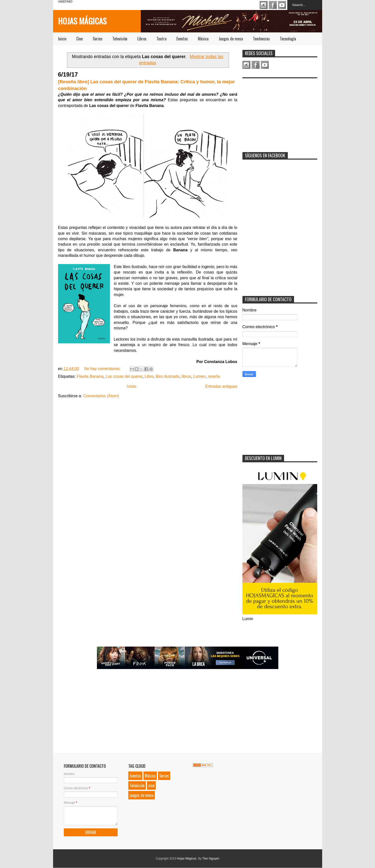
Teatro (161, 39)
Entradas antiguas (221, 386)
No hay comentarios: (103, 369)
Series (97, 39)
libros (186, 376)
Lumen (199, 376)
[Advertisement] (279, 112)
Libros (142, 39)
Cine (79, 39)
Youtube (282, 5)
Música (203, 39)
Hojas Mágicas (82, 21)
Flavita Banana (90, 376)
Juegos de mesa (231, 39)
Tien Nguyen (210, 858)
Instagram (264, 5)
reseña (214, 376)
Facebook (273, 5)
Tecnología (288, 39)
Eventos (182, 39)
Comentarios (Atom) (101, 396)
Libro (149, 376)
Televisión (119, 39)
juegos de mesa (141, 795)
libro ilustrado (167, 376)
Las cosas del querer (124, 376)
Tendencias (261, 39)
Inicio (62, 39)
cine (151, 785)
